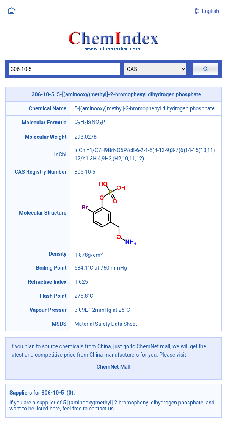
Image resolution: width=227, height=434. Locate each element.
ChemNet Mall (114, 367)
